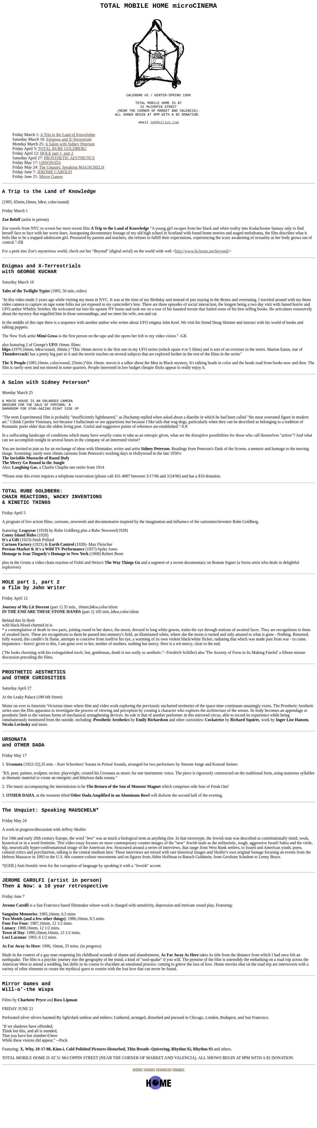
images (178, 1103)
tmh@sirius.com (164, 130)
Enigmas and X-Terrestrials (69, 148)
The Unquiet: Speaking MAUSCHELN (71, 176)
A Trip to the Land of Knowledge (67, 143)
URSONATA (50, 171)
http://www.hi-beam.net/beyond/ (202, 261)
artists (137, 1103)
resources (163, 1103)
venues (149, 1103)
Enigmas (12, 276)
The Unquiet (18, 838)
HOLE (8, 602)
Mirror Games (51, 185)
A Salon (12, 395)
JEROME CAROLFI (54, 180)
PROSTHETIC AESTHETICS (69, 166)
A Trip (11, 200)
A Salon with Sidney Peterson (70, 152)
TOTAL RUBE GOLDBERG (62, 157)
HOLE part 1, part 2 (56, 162)
